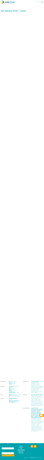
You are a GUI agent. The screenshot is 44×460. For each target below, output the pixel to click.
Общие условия (21, 450)
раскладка (3, 386)
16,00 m (14, 392)
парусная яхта (13, 381)
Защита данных (21, 449)
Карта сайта (21, 453)
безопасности (25, 381)
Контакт (21, 451)
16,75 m (12, 388)
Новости (21, 447)
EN (38, 1)
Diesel (13, 402)
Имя (2, 446)
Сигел (2, 394)
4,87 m (12, 389)
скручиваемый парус (14, 396)
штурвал (13, 399)
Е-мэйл (3, 450)
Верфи (21, 446)
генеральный (3, 381)
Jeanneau (12, 382)
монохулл (13, 386)
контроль (2, 398)
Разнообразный (26, 408)
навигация (25, 394)
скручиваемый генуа (15, 394)
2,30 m (12, 391)
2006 (12, 383)
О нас (21, 448)
